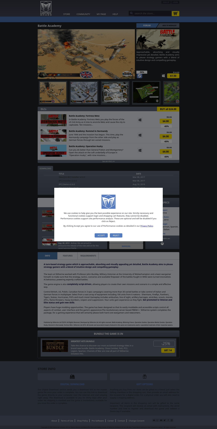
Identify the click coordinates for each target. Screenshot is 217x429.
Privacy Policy (146, 226)
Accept (101, 235)
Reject (116, 235)
